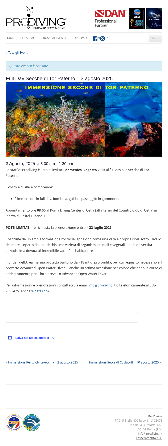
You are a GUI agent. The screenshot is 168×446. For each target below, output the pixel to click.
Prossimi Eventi (53, 38)
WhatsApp (39, 291)
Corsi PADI (80, 38)
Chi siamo (27, 38)
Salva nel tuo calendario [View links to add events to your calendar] (32, 337)
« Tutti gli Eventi (17, 52)
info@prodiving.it (102, 285)
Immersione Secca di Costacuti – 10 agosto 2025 (125, 362)
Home (10, 38)
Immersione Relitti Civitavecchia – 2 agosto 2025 (42, 362)
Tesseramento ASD (149, 438)
